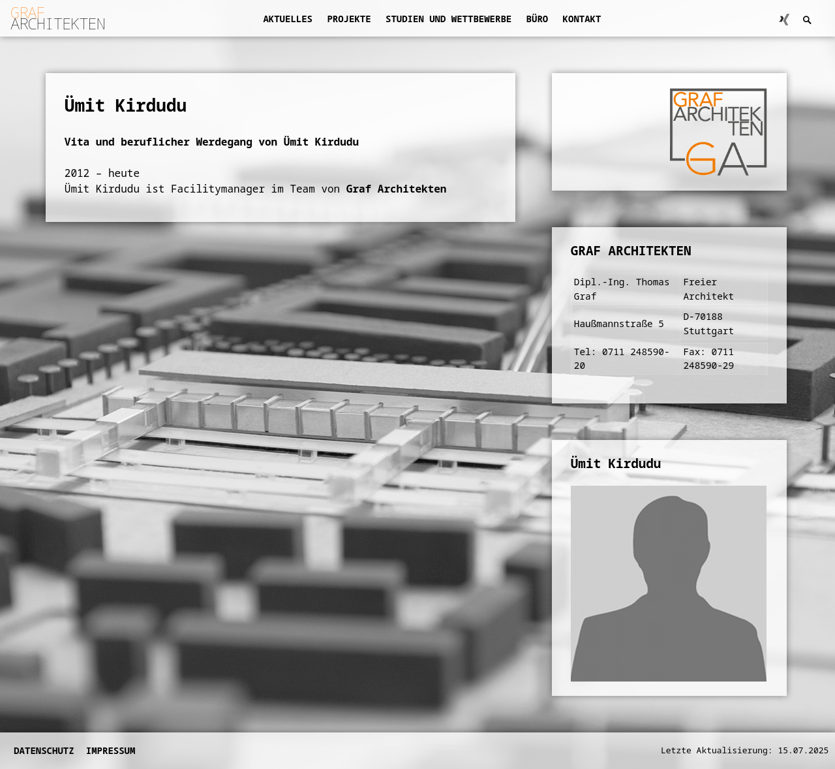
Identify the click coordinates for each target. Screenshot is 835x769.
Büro (537, 18)
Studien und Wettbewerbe (448, 18)
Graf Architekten (396, 188)
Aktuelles (287, 18)
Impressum (111, 750)
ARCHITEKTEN (57, 17)
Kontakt (582, 18)
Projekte (349, 18)
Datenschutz (44, 750)
